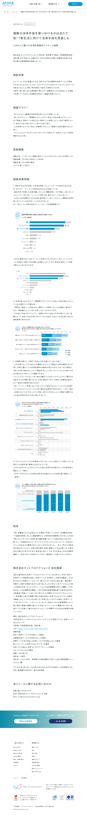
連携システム (36, 759)
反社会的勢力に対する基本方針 (44, 806)
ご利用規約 (16, 806)
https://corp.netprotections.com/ (33, 628)
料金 (33, 750)
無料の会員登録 (26, 721)
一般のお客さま (18, 743)
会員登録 (16, 762)
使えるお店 (16, 747)
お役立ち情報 (36, 765)
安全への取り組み (18, 759)
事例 (33, 756)
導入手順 (34, 753)
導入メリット (35, 747)
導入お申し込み (36, 771)
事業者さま (35, 743)
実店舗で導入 (36, 762)
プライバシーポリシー (27, 806)
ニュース (15, 778)
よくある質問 (61, 721)
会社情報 (23, 778)
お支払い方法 (17, 750)
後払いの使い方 (17, 753)
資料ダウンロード (37, 768)
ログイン (75, 4)
